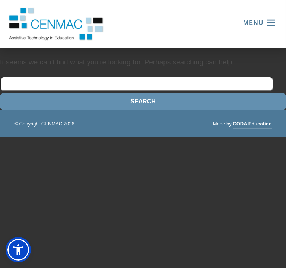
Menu (253, 23)
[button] (18, 250)
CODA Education (252, 125)
